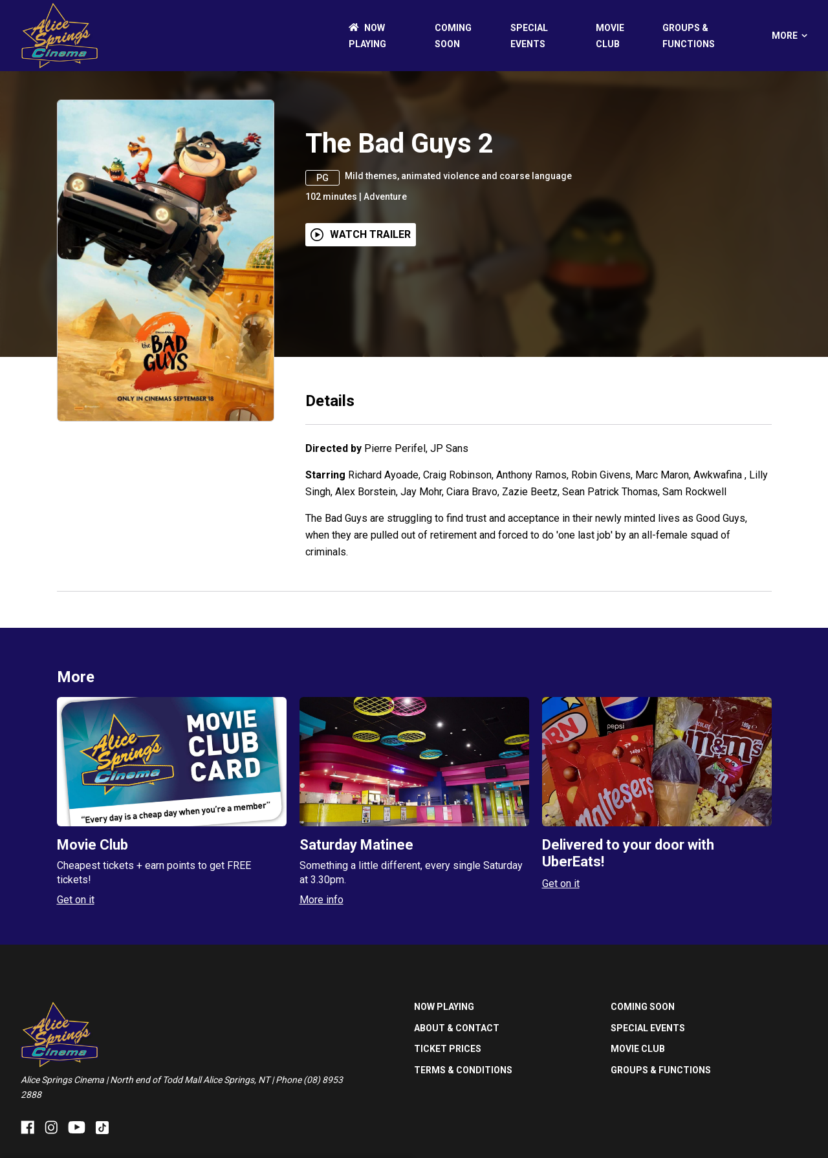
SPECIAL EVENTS (648, 1028)
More (789, 35)
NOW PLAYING (444, 1007)
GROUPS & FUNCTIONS (661, 1070)
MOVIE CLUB (638, 1049)
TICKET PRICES (447, 1049)
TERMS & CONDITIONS (463, 1070)
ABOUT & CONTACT (456, 1028)
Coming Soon (643, 1007)
